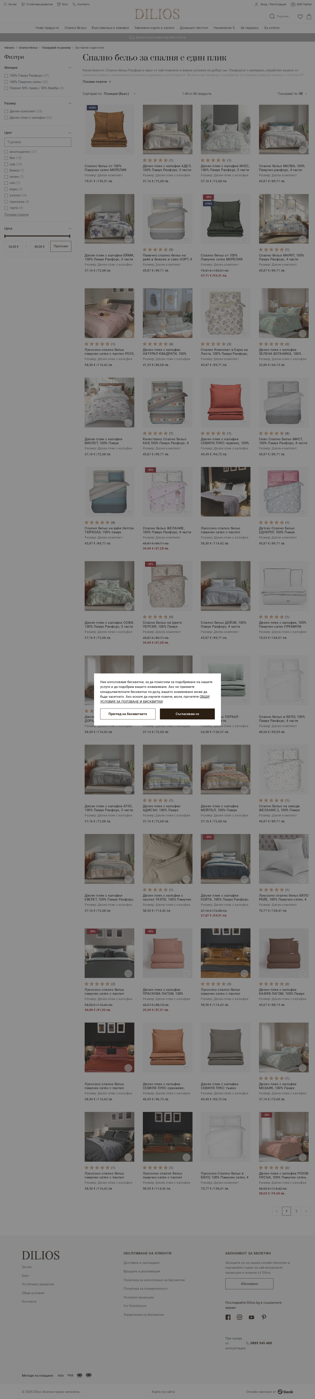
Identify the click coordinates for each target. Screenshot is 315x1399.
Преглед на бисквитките (127, 714)
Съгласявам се (187, 714)
